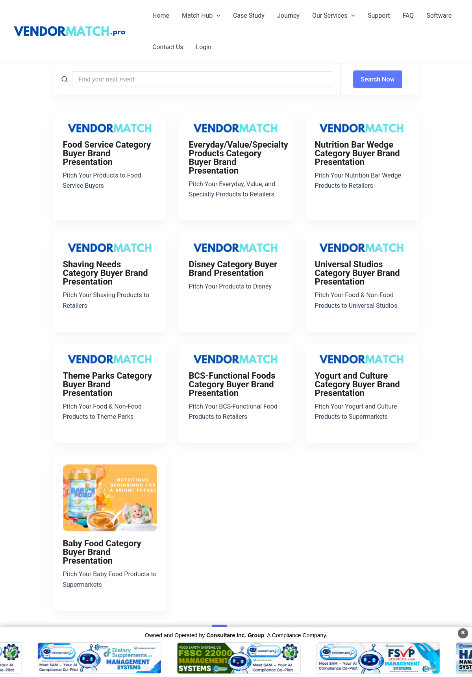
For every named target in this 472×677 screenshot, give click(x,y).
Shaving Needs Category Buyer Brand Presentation (105, 273)
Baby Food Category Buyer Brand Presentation (102, 552)
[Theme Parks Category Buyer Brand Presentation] (110, 358)
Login (203, 47)
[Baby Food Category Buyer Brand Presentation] (110, 497)
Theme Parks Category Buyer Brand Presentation (107, 384)
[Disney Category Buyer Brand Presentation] (236, 247)
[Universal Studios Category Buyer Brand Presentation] (362, 247)
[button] (216, 15)
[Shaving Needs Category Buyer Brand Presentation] (110, 247)
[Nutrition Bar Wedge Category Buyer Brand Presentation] (362, 127)
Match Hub (201, 15)
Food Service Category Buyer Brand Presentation (107, 153)
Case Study (249, 15)
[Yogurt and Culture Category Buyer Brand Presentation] (362, 358)
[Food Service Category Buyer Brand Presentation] (110, 127)
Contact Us (167, 47)
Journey (288, 15)
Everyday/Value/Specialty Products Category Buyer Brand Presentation (238, 158)
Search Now (378, 79)
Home (160, 15)
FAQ (408, 15)
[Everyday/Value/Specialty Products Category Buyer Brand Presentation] (236, 127)
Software (439, 15)
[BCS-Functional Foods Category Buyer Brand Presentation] (236, 358)
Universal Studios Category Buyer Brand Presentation (357, 273)
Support (379, 15)
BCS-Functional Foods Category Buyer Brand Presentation (232, 384)
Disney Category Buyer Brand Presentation (233, 268)
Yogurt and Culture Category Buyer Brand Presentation (357, 384)
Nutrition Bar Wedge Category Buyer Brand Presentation (357, 153)
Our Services (333, 15)
